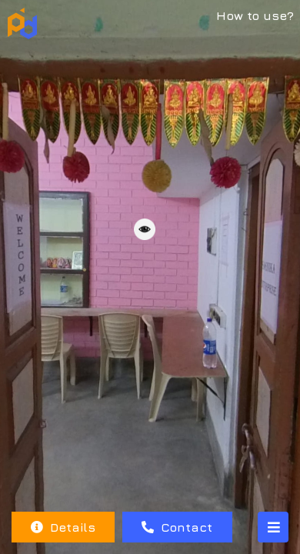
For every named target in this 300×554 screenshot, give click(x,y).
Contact (177, 527)
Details (63, 527)
